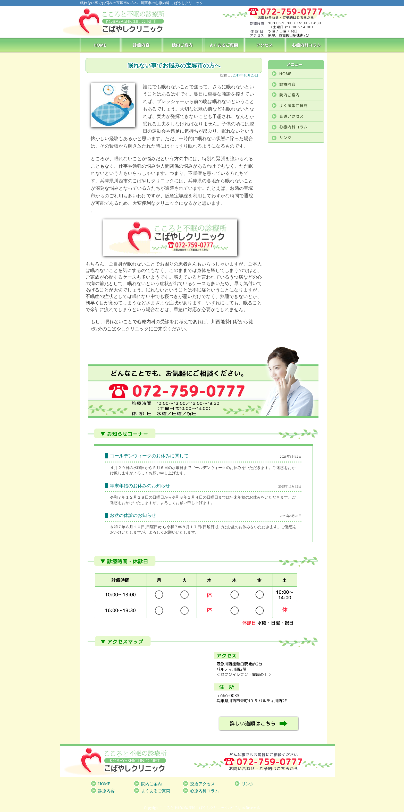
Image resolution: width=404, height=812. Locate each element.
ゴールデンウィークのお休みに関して (149, 455)
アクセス (265, 45)
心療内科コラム (306, 45)
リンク (248, 784)
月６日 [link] (162, 468)
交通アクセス (202, 784)
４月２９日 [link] (119, 468)
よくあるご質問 (224, 45)
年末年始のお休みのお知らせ (140, 485)
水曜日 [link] (139, 468)
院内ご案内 (183, 45)
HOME (100, 45)
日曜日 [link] (152, 527)
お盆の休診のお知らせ (133, 515)
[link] (119, 468)
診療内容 (141, 45)
